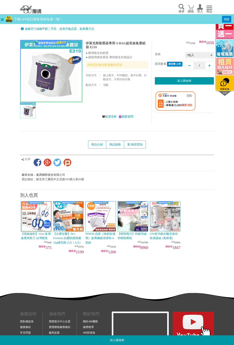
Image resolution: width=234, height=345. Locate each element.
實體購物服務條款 (59, 327)
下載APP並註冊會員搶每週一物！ (38, 19)
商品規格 (115, 144)
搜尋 (181, 11)
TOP (225, 93)
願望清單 (111, 116)
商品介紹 (97, 144)
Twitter (57, 162)
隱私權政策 (27, 321)
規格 (158, 54)
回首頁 (30, 9)
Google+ (47, 162)
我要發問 (127, 116)
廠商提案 (54, 332)
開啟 (226, 19)
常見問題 (25, 332)
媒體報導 (88, 327)
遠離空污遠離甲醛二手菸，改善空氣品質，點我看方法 (59, 28)
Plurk (67, 162)
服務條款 (25, 327)
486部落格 (89, 332)
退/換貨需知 (134, 144)
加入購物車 (117, 340)
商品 (209, 11)
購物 (191, 11)
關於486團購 (90, 321)
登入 (200, 11)
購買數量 (168, 64)
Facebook (37, 162)
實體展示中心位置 (59, 321)
